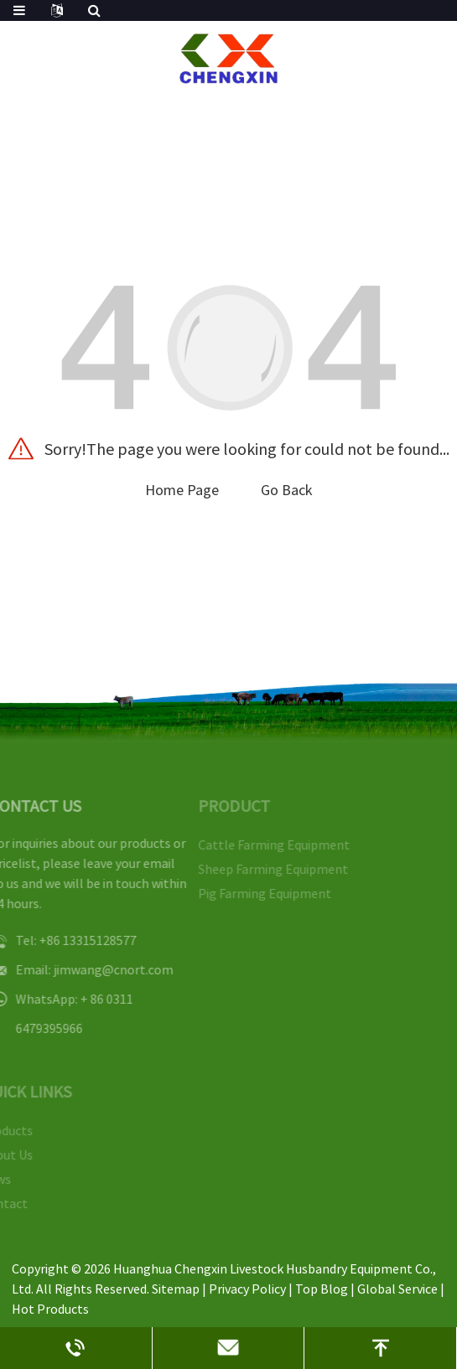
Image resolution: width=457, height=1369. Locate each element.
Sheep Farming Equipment (265, 868)
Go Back (287, 489)
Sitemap (176, 1288)
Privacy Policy (247, 1288)
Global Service (397, 1288)
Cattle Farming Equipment (265, 844)
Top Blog (321, 1288)
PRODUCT (226, 805)
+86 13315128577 (78, 940)
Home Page (182, 489)
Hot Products (50, 1308)
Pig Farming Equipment (256, 893)
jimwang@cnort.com (104, 969)
